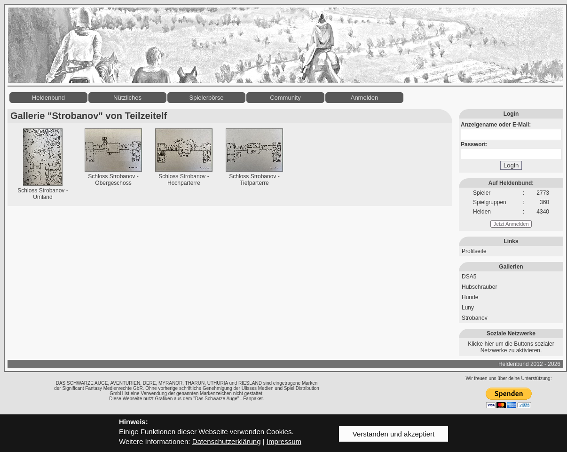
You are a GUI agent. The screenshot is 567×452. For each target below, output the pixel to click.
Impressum (284, 441)
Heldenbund (48, 97)
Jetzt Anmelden (510, 224)
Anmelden (364, 97)
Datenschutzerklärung (226, 441)
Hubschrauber (479, 287)
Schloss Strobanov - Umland (42, 193)
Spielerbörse (206, 97)
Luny (468, 307)
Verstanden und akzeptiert (393, 434)
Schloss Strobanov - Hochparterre (183, 179)
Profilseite (474, 251)
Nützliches (127, 97)
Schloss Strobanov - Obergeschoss (113, 179)
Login (511, 165)
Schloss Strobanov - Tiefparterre (254, 179)
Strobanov (475, 318)
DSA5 (469, 276)
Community (285, 97)
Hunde (470, 297)
